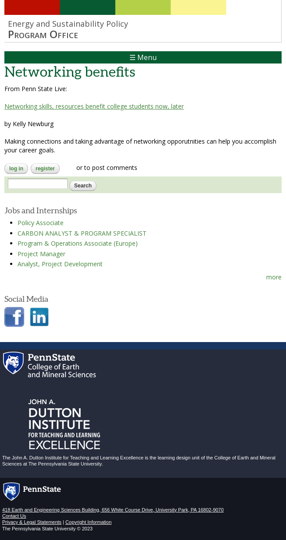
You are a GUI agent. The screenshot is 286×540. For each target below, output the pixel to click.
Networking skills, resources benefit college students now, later (94, 106)
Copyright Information (88, 522)
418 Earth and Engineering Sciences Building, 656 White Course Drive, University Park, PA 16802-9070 (113, 509)
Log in (16, 169)
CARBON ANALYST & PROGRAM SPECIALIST (82, 233)
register (45, 169)
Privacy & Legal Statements (31, 522)
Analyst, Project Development (60, 264)
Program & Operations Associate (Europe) (78, 243)
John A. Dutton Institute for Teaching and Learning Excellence (77, 457)
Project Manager (41, 254)
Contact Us (14, 516)
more (274, 277)
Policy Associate (41, 223)
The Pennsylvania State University (65, 463)
